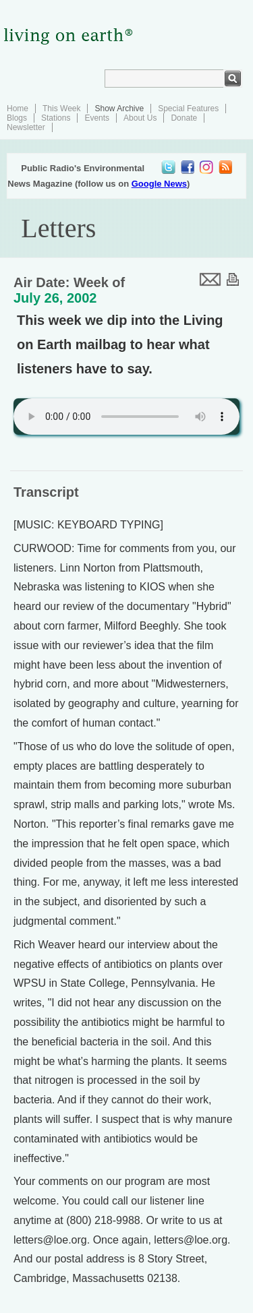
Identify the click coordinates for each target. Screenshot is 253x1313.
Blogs (17, 118)
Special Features (188, 108)
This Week (61, 108)
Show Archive (119, 108)
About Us (140, 118)
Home (17, 108)
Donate (184, 118)
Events (96, 118)
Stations (55, 118)
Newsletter (26, 127)
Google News (159, 184)
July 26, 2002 (54, 298)
